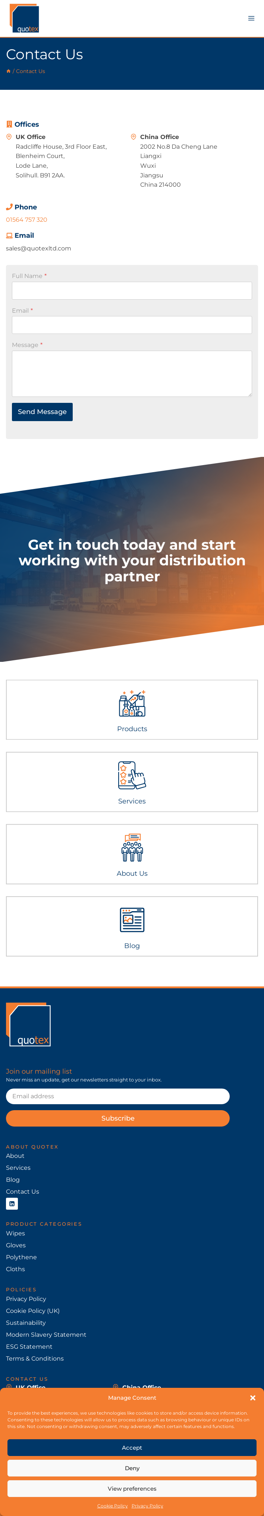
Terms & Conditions (35, 1358)
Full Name (29, 275)
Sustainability (26, 1322)
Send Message (42, 412)
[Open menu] (251, 18)
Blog (13, 1179)
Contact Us (22, 1191)
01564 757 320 (26, 219)
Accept (132, 1447)
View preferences (132, 1488)
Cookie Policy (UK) (33, 1310)
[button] (253, 1398)
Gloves (16, 1245)
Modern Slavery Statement (46, 1334)
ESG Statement (29, 1346)
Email (22, 310)
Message (27, 344)
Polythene (21, 1257)
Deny (132, 1468)
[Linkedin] (12, 1204)
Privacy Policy (147, 1506)
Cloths (15, 1269)
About (15, 1155)
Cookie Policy (112, 1506)
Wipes (15, 1233)
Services (18, 1167)
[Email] (118, 1096)
